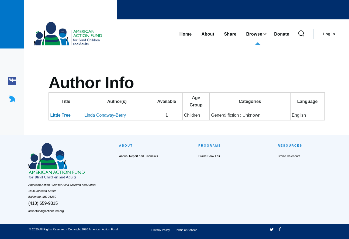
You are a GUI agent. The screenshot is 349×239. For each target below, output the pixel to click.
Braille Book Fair (209, 156)
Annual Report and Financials (138, 156)
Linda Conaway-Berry (105, 115)
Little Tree (60, 115)
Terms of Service (186, 229)
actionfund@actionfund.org (46, 211)
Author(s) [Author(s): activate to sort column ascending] (117, 101)
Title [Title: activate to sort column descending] (65, 101)
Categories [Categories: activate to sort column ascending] (250, 101)
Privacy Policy (160, 229)
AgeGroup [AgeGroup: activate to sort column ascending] (195, 101)
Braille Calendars (289, 156)
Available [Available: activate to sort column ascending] (166, 101)
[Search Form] (301, 34)
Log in (329, 34)
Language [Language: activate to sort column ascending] (307, 101)
